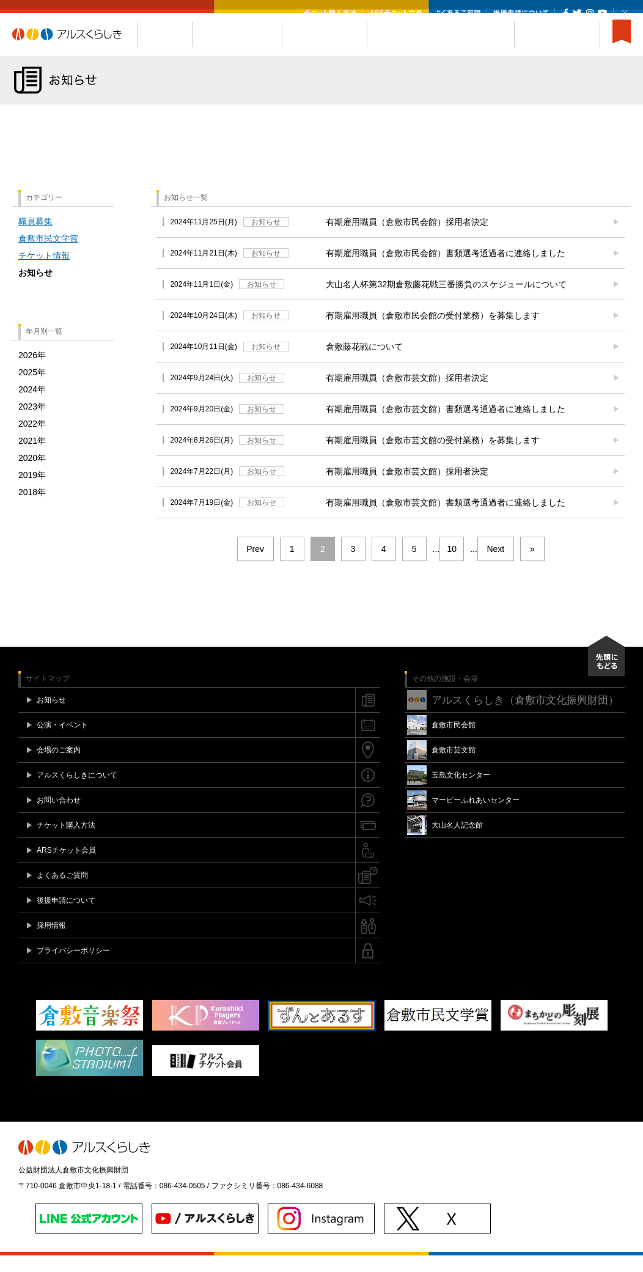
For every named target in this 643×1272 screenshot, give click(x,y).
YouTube (602, 12)
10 (452, 565)
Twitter (577, 12)
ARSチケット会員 (395, 12)
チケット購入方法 (330, 12)
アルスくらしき (74, 50)
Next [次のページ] (495, 565)
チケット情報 (44, 272)
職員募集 (35, 238)
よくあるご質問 (457, 12)
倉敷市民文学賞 (48, 255)
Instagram (589, 12)
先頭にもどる (606, 672)
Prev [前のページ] (255, 565)
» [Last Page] (532, 565)
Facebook (565, 12)
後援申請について (520, 12)
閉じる (625, 12)
